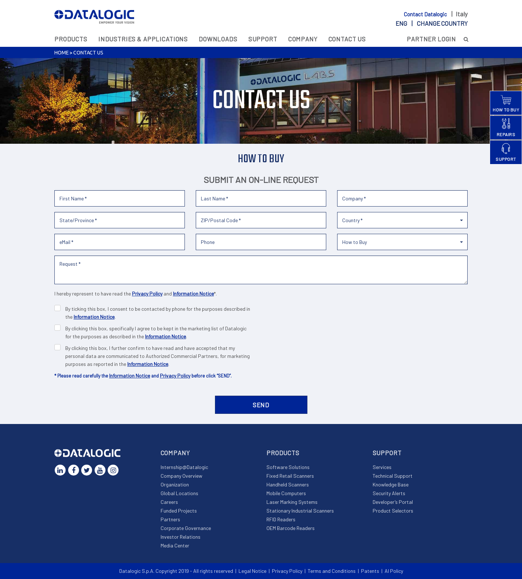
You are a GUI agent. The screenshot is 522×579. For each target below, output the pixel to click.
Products (70, 38)
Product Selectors (393, 510)
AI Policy (394, 571)
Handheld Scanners (287, 484)
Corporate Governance (186, 528)
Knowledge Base (391, 484)
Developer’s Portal (393, 502)
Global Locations (179, 493)
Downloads (218, 38)
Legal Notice (252, 571)
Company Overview (181, 476)
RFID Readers (280, 519)
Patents (370, 571)
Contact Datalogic (426, 14)
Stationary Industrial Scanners (300, 510)
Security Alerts (389, 493)
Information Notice (193, 293)
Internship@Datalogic (184, 467)
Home (61, 53)
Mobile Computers (286, 493)
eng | (431, 23)
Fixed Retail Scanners (290, 476)
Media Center (175, 545)
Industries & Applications (143, 38)
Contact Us (347, 38)
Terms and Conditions (332, 571)
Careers (169, 502)
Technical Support (393, 476)
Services (382, 467)
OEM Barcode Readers (290, 528)
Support (262, 38)
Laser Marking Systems (292, 502)
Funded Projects (179, 510)
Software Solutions (288, 467)
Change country (442, 23)
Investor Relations (180, 537)
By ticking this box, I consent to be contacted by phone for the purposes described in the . (157, 313)
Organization (175, 484)
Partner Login (431, 38)
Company (303, 38)
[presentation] (412, 304)
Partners (170, 519)
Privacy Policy (147, 293)
